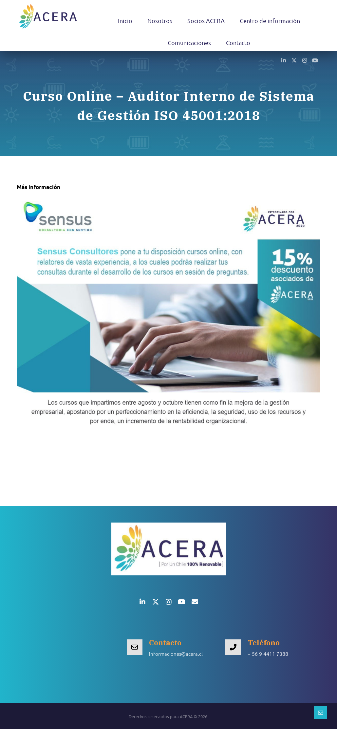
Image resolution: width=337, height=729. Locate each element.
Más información (38, 186)
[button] (283, 60)
